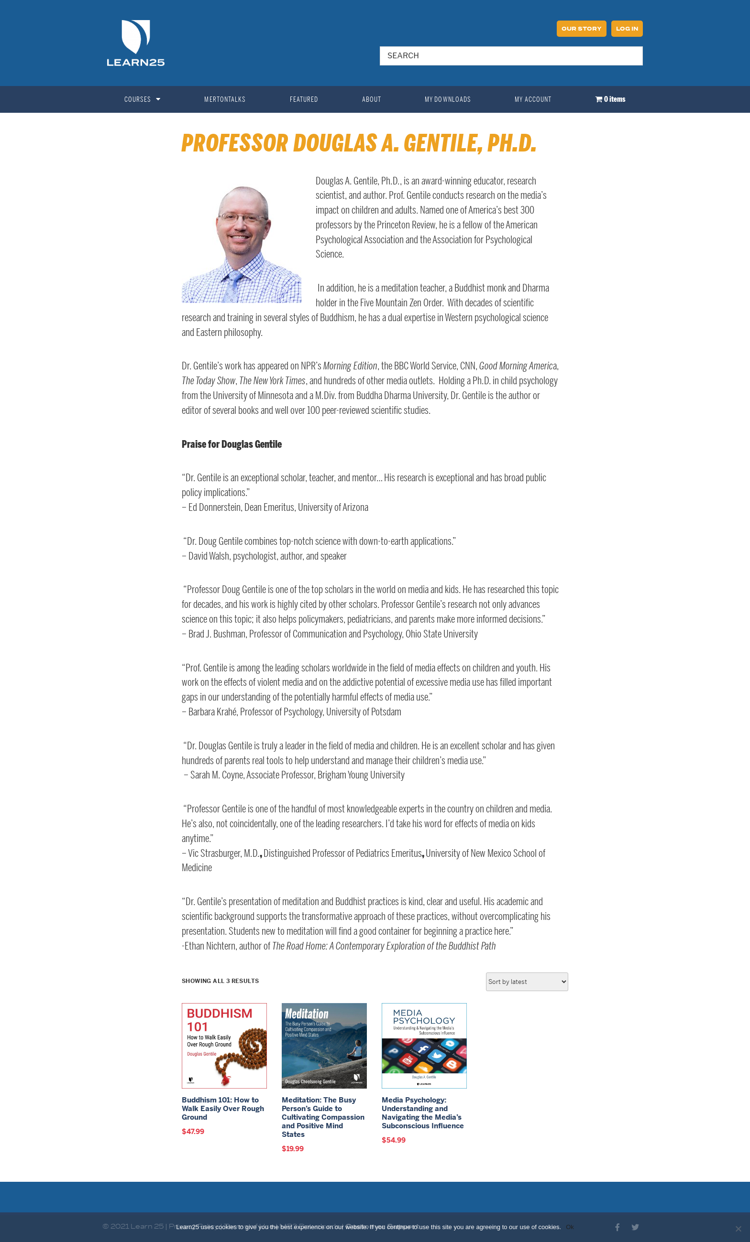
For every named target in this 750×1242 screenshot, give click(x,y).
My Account (533, 99)
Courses (142, 99)
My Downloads (448, 99)
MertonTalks (225, 99)
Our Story (582, 29)
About (372, 99)
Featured (304, 99)
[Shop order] (527, 981)
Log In (627, 29)
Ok (570, 1227)
